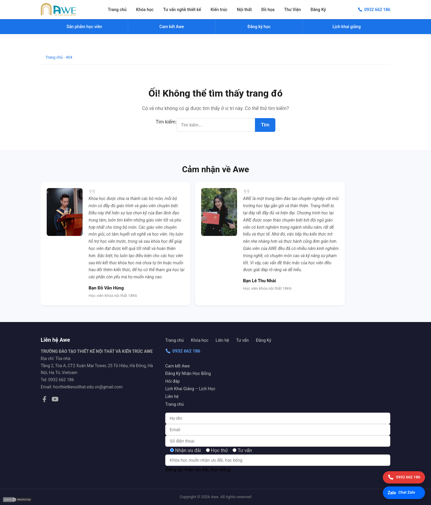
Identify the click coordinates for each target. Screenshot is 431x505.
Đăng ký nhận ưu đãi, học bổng (197, 469)
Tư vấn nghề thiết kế (182, 9)
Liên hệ (222, 340)
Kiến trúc (219, 9)
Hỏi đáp (172, 381)
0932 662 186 (182, 351)
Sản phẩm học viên (84, 26)
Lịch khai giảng (347, 26)
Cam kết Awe (177, 366)
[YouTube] (55, 400)
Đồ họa (267, 9)
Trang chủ (117, 9)
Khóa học (145, 9)
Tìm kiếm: (166, 122)
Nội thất (244, 9)
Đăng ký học (259, 26)
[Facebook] (44, 400)
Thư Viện (292, 9)
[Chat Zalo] (404, 492)
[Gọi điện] (404, 477)
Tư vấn (242, 340)
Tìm (265, 125)
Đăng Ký (318, 9)
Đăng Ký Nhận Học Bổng (188, 373)
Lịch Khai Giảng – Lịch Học (190, 388)
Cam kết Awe (171, 26)
